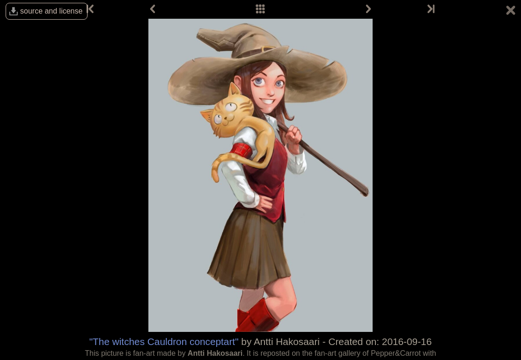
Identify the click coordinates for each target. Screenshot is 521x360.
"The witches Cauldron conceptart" (164, 341)
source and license (51, 11)
